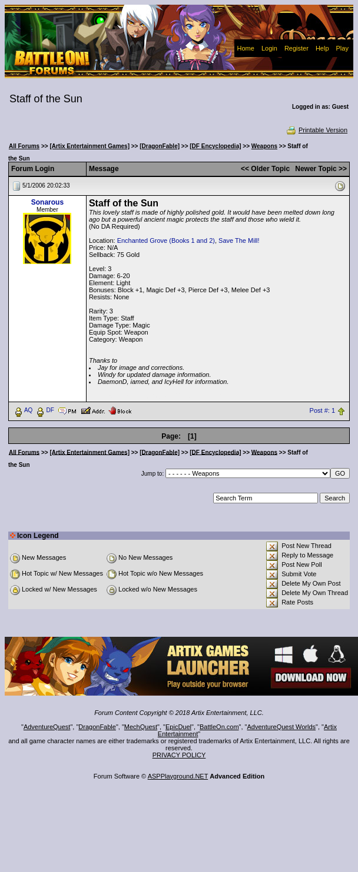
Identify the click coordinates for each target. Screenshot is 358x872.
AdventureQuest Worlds (281, 726)
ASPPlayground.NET (178, 776)
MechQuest (140, 726)
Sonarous (47, 202)
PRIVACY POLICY (179, 755)
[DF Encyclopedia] (215, 146)
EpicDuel (178, 726)
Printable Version (316, 129)
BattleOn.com (219, 726)
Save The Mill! (239, 240)
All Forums (24, 146)
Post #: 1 (322, 410)
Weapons (264, 146)
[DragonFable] (160, 146)
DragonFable (97, 726)
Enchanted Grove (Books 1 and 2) (166, 240)
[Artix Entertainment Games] (89, 146)
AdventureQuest (47, 726)
